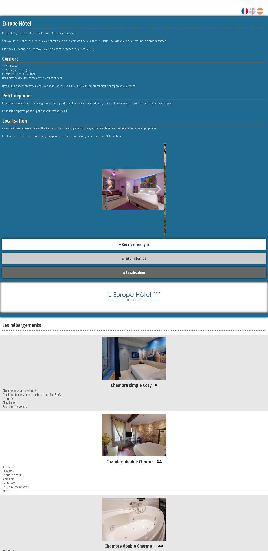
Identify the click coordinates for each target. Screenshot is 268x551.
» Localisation (134, 272)
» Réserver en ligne (134, 244)
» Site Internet (134, 258)
